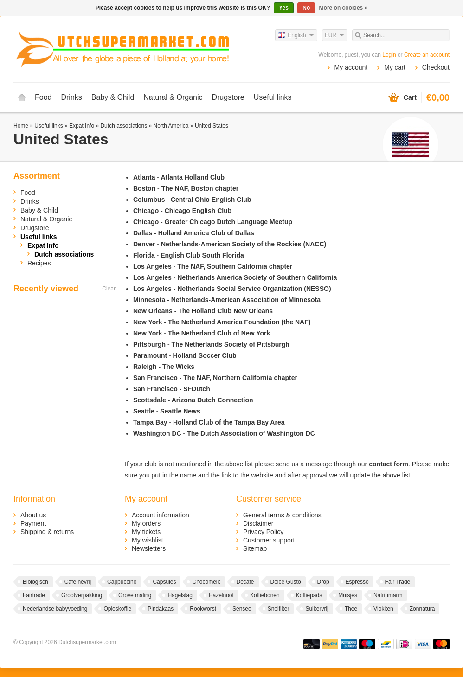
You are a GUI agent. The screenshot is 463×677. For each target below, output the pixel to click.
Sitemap (255, 548)
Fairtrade (34, 595)
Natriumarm (388, 595)
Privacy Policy (263, 531)
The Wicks (178, 366)
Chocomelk (206, 582)
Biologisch (35, 582)
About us (33, 515)
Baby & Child (113, 97)
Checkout (436, 67)
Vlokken (383, 609)
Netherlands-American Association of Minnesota (246, 299)
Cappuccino (121, 582)
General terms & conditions (282, 515)
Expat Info (81, 126)
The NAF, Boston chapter (199, 188)
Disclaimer (258, 523)
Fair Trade (398, 582)
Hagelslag (179, 595)
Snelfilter (278, 609)
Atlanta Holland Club (193, 177)
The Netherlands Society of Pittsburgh (230, 344)
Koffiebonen (265, 595)
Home (21, 97)
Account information (160, 515)
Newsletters (149, 548)
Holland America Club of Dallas (206, 233)
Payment (33, 523)
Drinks (71, 97)
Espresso (357, 582)
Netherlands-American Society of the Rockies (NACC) (243, 244)
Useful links (273, 97)
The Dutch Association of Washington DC (251, 433)
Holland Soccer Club (205, 355)
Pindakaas (161, 609)
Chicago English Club (198, 210)
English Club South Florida (202, 255)
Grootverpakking (81, 595)
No (306, 8)
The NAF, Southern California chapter (234, 266)
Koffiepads (309, 595)
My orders (146, 523)
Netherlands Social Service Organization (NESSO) (254, 288)
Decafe (245, 582)
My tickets (146, 531)
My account (351, 67)
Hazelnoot (221, 595)
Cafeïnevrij (77, 582)
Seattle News (180, 411)
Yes (284, 8)
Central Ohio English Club (211, 199)
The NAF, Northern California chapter (240, 377)
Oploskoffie (117, 609)
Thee (351, 609)
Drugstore (228, 97)
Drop (323, 582)
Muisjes (347, 595)
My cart (394, 67)
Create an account (427, 55)
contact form (388, 464)
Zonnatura (422, 609)
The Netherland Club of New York (219, 333)
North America (171, 126)
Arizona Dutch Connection (212, 400)
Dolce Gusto (285, 582)
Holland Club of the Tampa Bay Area (228, 422)
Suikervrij (316, 609)
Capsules (164, 582)
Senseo (241, 609)
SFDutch (196, 389)
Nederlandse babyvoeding (55, 609)
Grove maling (134, 595)
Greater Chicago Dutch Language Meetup (228, 222)
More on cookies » (343, 8)
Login (389, 55)
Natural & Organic (172, 97)
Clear (109, 288)
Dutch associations (123, 126)
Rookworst (203, 609)
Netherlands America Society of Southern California (257, 277)
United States (211, 126)
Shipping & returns (47, 531)
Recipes (39, 263)
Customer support (269, 540)
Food (43, 97)
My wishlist (147, 540)
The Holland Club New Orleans (225, 311)
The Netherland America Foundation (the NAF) (239, 322)
